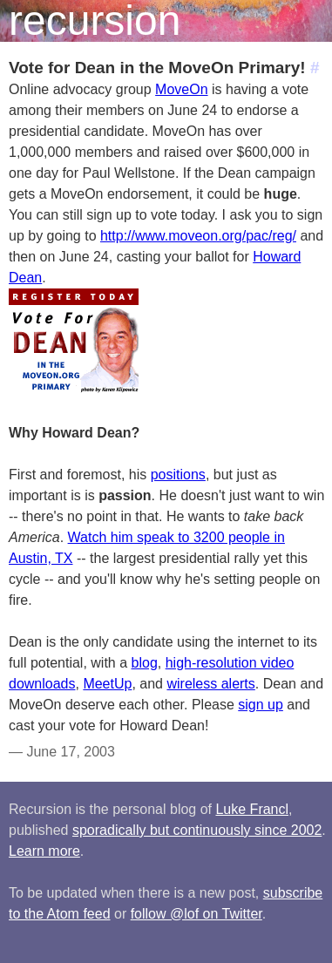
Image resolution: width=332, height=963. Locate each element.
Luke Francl (251, 809)
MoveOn (181, 89)
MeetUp (107, 683)
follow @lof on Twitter (196, 913)
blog (145, 662)
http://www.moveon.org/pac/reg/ (198, 235)
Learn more (44, 851)
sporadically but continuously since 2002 (197, 830)
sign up (260, 704)
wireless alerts (210, 683)
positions (178, 474)
